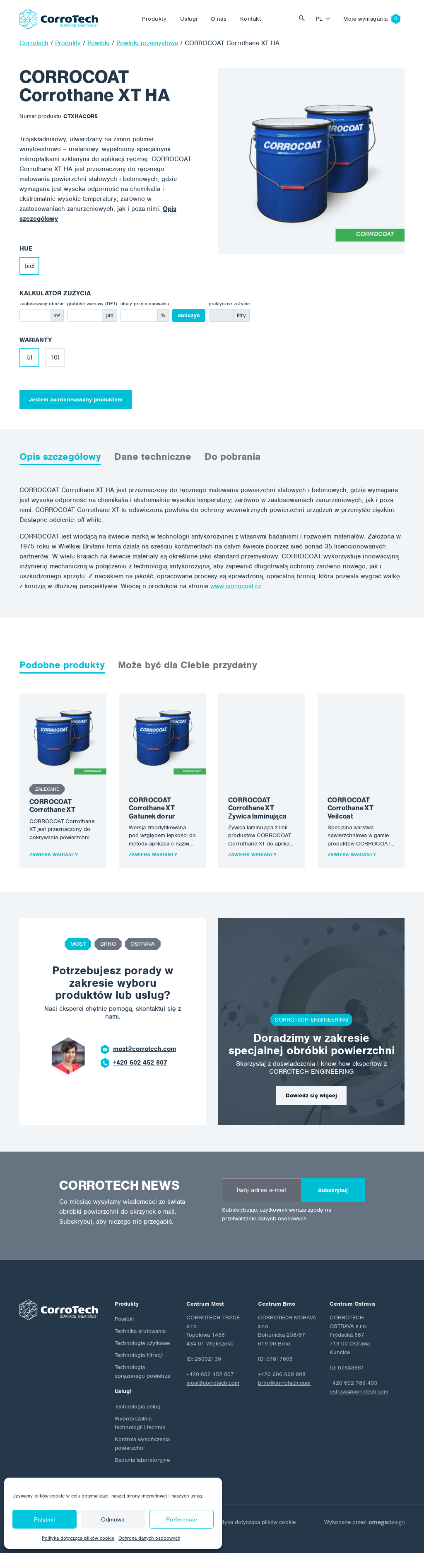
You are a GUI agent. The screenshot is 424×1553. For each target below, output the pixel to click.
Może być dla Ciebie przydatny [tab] (187, 665)
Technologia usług (138, 1406)
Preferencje (181, 1519)
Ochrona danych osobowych (149, 1538)
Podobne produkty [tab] (62, 665)
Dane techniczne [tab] (152, 456)
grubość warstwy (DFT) (92, 303)
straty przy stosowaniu (144, 303)
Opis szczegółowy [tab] (60, 456)
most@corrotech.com (144, 1049)
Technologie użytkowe (142, 1343)
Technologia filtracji (139, 1355)
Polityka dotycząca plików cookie (78, 1538)
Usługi (189, 18)
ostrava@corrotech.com (359, 1391)
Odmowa (113, 1519)
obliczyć (189, 315)
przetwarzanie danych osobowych (264, 1218)
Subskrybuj (333, 1190)
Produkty (154, 18)
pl (319, 18)
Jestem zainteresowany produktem (76, 399)
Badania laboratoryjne (142, 1460)
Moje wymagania (365, 18)
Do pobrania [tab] (232, 456)
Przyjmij (44, 1519)
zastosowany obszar (41, 303)
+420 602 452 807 (140, 1062)
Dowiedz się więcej (311, 1095)
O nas (219, 18)
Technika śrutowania (140, 1331)
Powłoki (124, 1319)
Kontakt (250, 18)
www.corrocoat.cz (235, 586)
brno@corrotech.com (284, 1382)
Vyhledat (304, 19)
